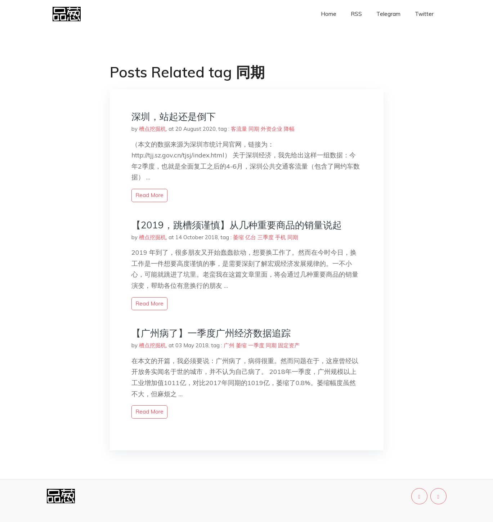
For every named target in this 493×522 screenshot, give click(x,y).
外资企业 (271, 128)
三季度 (265, 237)
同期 (253, 128)
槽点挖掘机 (152, 128)
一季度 (256, 345)
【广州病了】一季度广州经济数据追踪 (211, 333)
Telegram (388, 13)
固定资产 (289, 345)
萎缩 (238, 237)
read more (149, 195)
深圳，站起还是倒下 (173, 116)
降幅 (289, 128)
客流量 (239, 128)
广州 (229, 345)
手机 (280, 237)
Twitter (424, 13)
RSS (356, 13)
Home (328, 13)
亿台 (250, 237)
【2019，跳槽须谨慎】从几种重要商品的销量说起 (236, 225)
